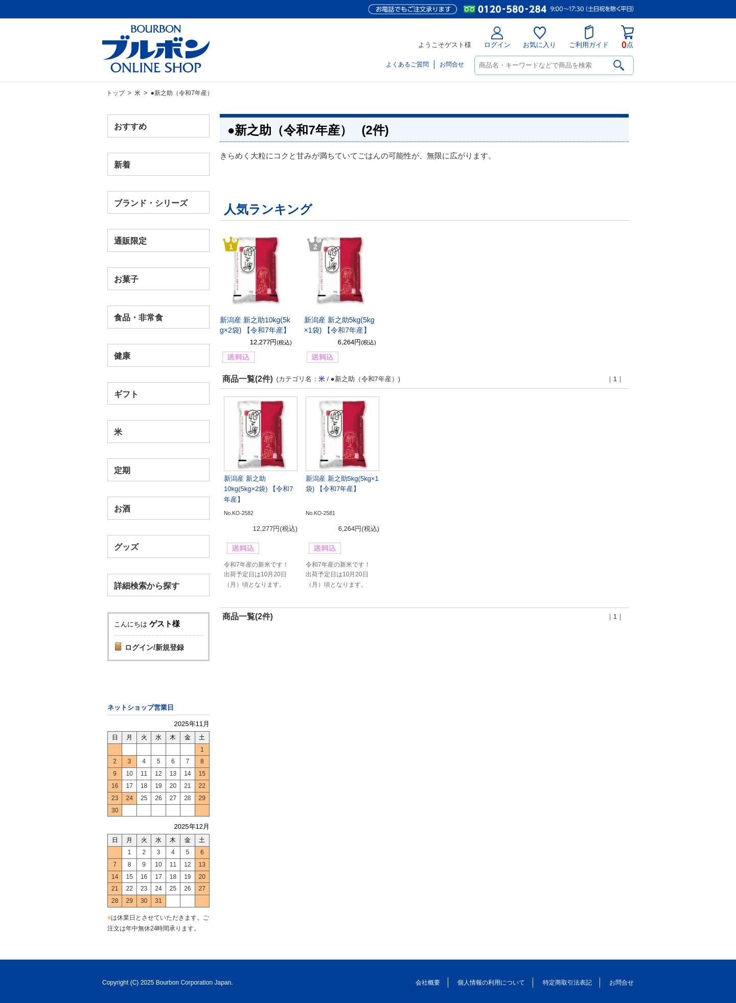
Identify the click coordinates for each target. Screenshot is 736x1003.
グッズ (126, 546)
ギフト (126, 393)
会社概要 (428, 982)
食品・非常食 (138, 317)
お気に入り (539, 38)
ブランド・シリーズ (151, 202)
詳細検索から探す (146, 585)
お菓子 (126, 279)
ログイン (497, 38)
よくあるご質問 (407, 64)
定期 (122, 470)
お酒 (122, 508)
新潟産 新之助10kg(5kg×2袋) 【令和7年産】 (258, 489)
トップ (115, 93)
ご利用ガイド (589, 37)
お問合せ (452, 64)
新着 (122, 164)
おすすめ (130, 126)
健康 (122, 355)
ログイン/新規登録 (154, 647)
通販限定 (130, 241)
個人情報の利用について (491, 982)
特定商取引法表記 (567, 982)
